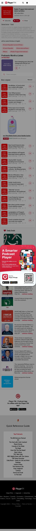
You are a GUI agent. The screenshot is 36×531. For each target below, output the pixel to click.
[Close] (33, 248)
